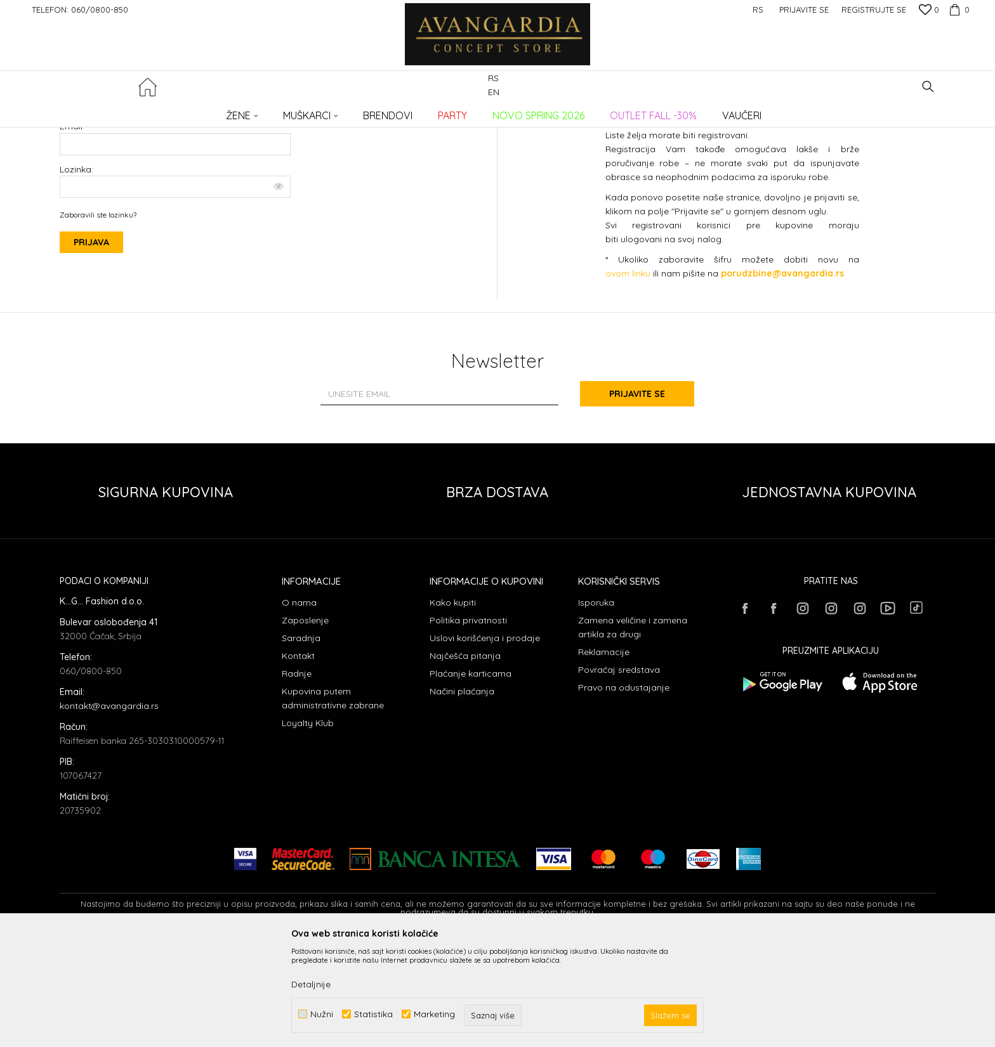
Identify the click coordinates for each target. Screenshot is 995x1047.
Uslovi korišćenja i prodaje (485, 741)
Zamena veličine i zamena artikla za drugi (632, 730)
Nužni (321, 1014)
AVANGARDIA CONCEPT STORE (114, 111)
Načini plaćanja (462, 794)
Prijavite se (637, 497)
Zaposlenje (305, 723)
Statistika (373, 1014)
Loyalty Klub (308, 826)
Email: (72, 230)
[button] (928, 86)
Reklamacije (603, 755)
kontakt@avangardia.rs (109, 809)
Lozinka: (175, 273)
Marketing (434, 1014)
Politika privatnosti (468, 723)
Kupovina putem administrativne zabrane (333, 801)
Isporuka (596, 706)
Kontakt (298, 759)
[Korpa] (958, 9)
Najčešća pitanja (465, 759)
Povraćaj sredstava (619, 773)
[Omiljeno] (929, 11)
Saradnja (301, 741)
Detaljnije (311, 984)
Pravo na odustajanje (623, 791)
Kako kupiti (453, 706)
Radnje (297, 777)
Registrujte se (873, 9)
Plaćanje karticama (470, 777)
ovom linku (627, 376)
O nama (299, 706)
